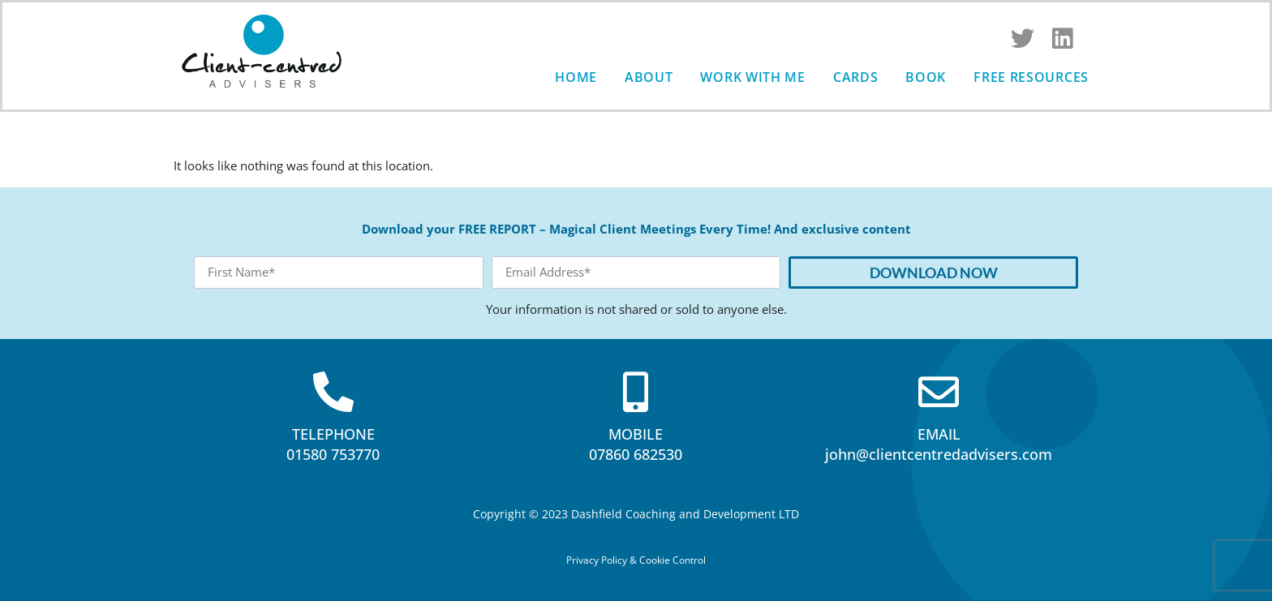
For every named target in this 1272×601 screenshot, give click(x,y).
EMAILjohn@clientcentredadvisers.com (938, 444)
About (649, 77)
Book (925, 77)
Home (576, 77)
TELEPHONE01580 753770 (333, 444)
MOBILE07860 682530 (635, 444)
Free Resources (1031, 77)
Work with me (752, 77)
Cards (856, 77)
